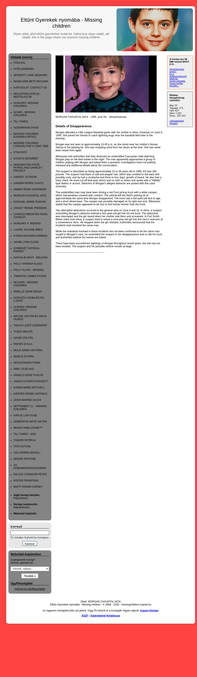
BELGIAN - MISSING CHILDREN (26, 284)
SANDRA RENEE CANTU (28, 183)
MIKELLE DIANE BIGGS (28, 291)
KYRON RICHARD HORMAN (30, 235)
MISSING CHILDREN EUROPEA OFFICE (26, 135)
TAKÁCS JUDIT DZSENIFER (30, 325)
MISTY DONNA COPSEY (28, 486)
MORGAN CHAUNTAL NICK (30, 195)
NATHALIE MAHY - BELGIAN (30, 257)
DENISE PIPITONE (25, 458)
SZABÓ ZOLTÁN (23, 337)
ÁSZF (84, 615)
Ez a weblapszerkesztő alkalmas (178, 76)
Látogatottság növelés (177, 122)
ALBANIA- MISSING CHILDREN (25, 309)
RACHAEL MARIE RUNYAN (30, 201)
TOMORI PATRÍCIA (25, 440)
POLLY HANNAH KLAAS (28, 263)
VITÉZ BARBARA (24, 68)
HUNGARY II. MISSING (27, 223)
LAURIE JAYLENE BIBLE (28, 229)
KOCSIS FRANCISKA (26, 480)
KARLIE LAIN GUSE (25, 415)
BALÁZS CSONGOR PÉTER (30, 474)
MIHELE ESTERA (24, 356)
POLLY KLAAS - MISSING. (29, 269)
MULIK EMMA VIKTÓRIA (28, 350)
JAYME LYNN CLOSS (26, 242)
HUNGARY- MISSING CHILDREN (26, 105)
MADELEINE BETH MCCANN (31, 81)
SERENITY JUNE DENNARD (30, 75)
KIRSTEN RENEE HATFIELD (30, 393)
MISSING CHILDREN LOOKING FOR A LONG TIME (31, 145)
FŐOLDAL (20, 62)
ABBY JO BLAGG (24, 368)
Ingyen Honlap (149, 610)
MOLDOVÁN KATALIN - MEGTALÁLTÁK (27, 95)
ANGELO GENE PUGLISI (28, 375)
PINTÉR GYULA (23, 344)
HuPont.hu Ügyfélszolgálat (30, 588)
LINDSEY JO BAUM (25, 176)
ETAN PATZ (20, 152)
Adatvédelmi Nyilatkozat (105, 615)
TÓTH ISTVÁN (22, 446)
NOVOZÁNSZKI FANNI (27, 362)
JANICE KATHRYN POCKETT (31, 381)
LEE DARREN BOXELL (27, 452)
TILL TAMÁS (21, 121)
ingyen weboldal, (178, 81)
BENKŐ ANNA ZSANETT (28, 427)
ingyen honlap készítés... (176, 84)
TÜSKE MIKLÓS (23, 331)
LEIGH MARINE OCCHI (27, 399)
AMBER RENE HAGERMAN (30, 189)
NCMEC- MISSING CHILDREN (24, 114)
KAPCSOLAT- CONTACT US (30, 87)
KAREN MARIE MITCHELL (29, 387)
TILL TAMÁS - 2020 (25, 434)
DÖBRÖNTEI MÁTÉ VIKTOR (30, 421)
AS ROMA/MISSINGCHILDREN (30, 467)
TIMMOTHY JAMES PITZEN (30, 276)
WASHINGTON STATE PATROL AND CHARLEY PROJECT (28, 167)
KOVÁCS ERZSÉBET (26, 158)
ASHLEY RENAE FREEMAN (30, 208)
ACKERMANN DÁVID (26, 127)
